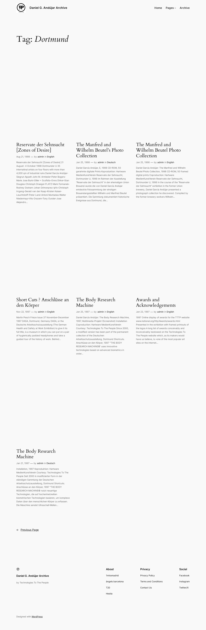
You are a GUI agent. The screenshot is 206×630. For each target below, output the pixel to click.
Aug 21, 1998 (23, 156)
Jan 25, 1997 (83, 311)
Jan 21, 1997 (22, 463)
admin (41, 156)
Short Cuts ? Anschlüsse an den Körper (42, 302)
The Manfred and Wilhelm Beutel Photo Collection (158, 150)
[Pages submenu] (175, 8)
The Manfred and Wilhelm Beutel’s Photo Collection (99, 150)
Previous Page (27, 530)
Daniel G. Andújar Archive (48, 8)
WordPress (37, 616)
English (50, 156)
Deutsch (111, 162)
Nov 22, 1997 (23, 311)
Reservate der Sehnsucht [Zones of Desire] (40, 147)
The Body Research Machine (95, 302)
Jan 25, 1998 (83, 162)
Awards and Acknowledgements (156, 302)
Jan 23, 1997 (143, 311)
